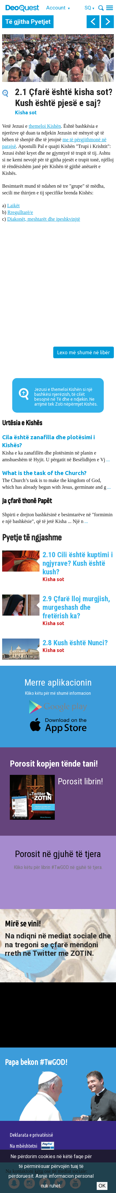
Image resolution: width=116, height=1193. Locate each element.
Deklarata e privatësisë (31, 1135)
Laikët (13, 205)
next (107, 21)
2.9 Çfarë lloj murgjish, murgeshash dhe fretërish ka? (76, 607)
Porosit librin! (80, 781)
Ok (102, 1185)
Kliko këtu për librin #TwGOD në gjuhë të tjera (58, 867)
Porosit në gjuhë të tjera (58, 854)
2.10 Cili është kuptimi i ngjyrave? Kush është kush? (78, 563)
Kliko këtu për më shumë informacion (58, 693)
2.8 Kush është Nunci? (75, 643)
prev (93, 21)
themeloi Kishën (45, 126)
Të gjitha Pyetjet (28, 21)
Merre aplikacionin (58, 682)
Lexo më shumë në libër (83, 352)
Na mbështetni (23, 1146)
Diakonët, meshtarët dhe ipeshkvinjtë (43, 219)
